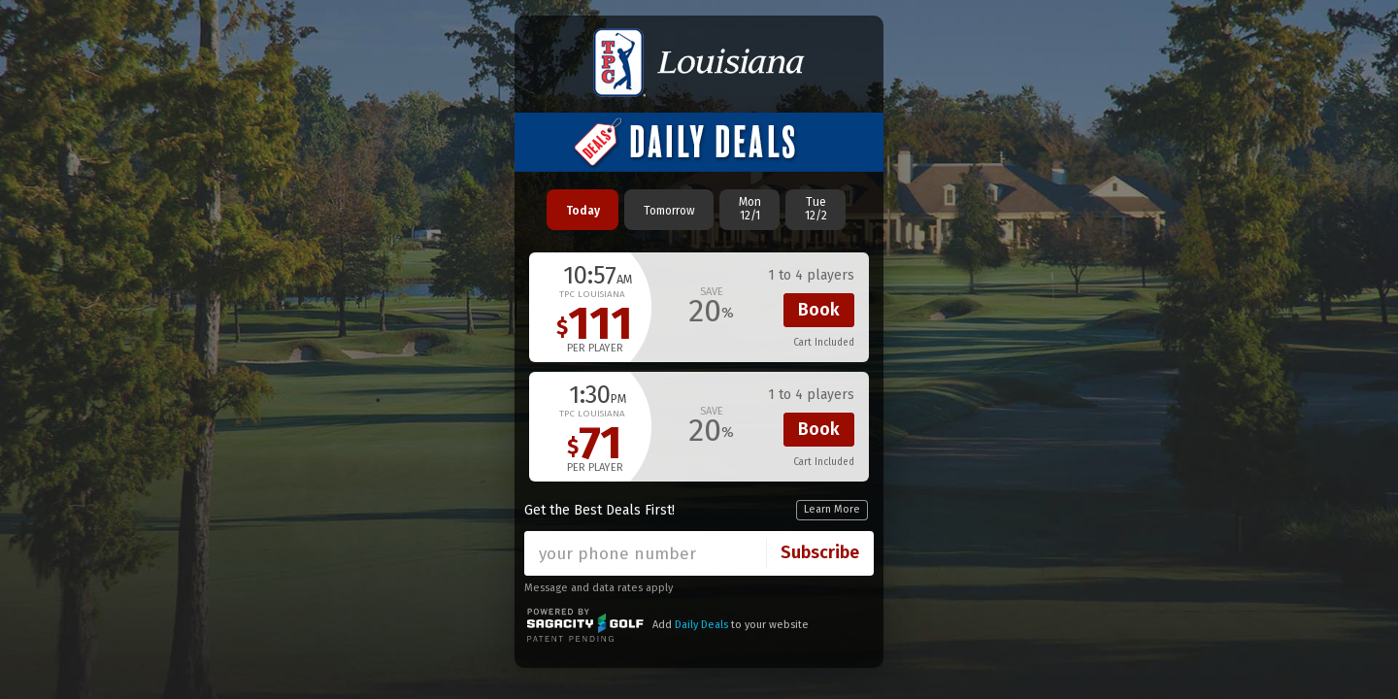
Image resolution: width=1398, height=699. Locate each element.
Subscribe (820, 552)
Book (819, 309)
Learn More (832, 509)
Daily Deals (701, 624)
